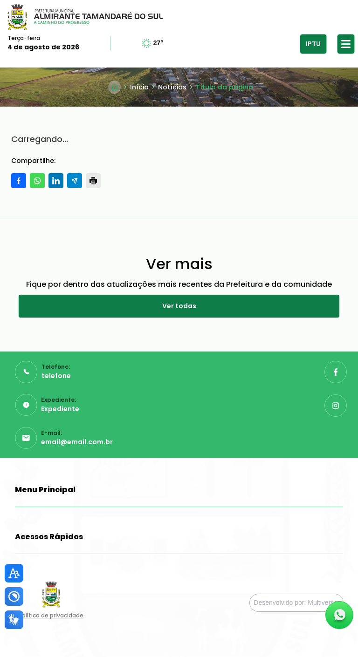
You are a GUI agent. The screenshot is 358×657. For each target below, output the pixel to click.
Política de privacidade (51, 615)
